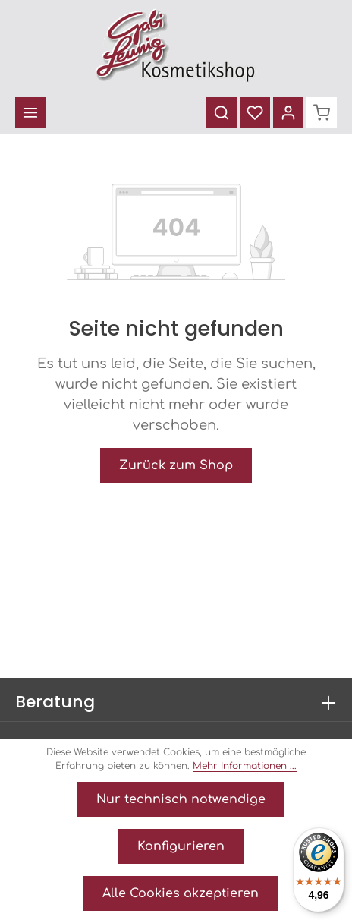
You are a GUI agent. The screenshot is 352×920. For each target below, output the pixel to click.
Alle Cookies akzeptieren (180, 893)
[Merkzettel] (255, 112)
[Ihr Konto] (288, 112)
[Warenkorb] (321, 112)
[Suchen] (221, 112)
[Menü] (30, 112)
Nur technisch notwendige (181, 799)
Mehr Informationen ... (245, 766)
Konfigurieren (181, 846)
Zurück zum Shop (176, 465)
